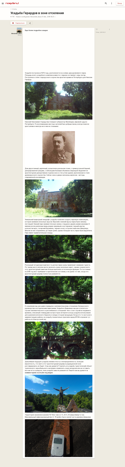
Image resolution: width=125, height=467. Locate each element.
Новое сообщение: (23, 17)
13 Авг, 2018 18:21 (49, 17)
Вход (120, 3)
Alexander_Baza (36, 17)
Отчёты (13, 9)
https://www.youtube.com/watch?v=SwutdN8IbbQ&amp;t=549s (59, 52)
